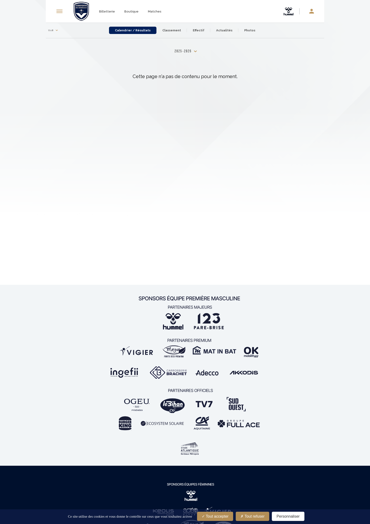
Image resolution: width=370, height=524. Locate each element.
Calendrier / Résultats (133, 30)
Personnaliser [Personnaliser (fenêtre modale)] (288, 516)
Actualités (224, 30)
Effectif (198, 30)
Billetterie (107, 11)
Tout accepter (215, 516)
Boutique (131, 11)
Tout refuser (252, 516)
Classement (171, 30)
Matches (154, 11)
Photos (249, 30)
